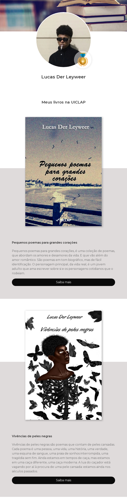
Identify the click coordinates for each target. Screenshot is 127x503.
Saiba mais (63, 282)
